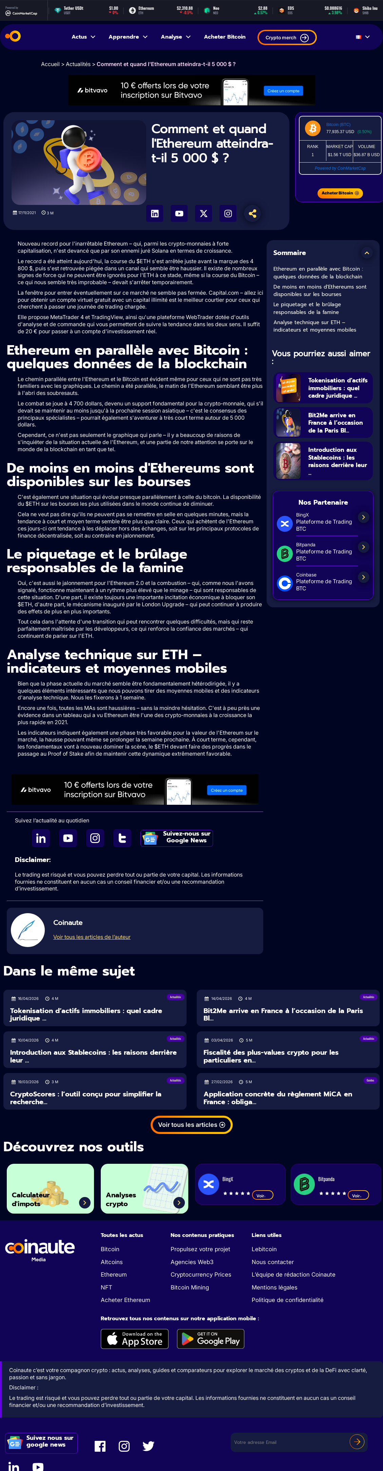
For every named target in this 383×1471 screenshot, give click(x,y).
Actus (84, 37)
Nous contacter (273, 1262)
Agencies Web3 (192, 1262)
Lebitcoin (264, 1249)
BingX (228, 1178)
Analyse (176, 37)
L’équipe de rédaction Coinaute (294, 1274)
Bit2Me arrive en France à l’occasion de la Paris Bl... (336, 434)
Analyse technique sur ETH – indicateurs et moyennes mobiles (314, 326)
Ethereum (114, 1274)
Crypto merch (287, 38)
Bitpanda (326, 1178)
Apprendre (129, 37)
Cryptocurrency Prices (201, 1274)
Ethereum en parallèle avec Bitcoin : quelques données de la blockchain (318, 272)
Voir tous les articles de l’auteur (92, 936)
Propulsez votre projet (200, 1249)
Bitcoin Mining (190, 1287)
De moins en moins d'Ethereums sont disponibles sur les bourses (320, 290)
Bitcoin (110, 1249)
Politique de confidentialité (288, 1300)
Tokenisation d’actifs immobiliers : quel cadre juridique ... (337, 391)
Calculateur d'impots (35, 1197)
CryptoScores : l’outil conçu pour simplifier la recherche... (85, 1098)
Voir (262, 1195)
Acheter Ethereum (125, 1300)
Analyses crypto (125, 1197)
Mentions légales (275, 1287)
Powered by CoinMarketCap (340, 168)
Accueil (50, 64)
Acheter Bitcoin (225, 37)
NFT (106, 1287)
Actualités (78, 64)
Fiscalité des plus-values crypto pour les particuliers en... (271, 1056)
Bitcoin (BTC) (338, 124)
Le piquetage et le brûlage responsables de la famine (307, 308)
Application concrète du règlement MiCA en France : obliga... (278, 1098)
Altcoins (112, 1262)
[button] (367, 252)
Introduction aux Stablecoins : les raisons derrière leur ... (336, 476)
